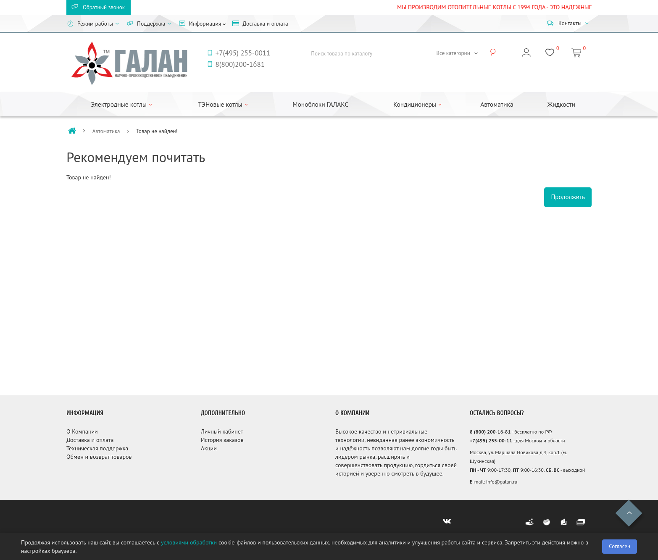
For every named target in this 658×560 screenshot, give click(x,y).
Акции (209, 448)
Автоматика (496, 104)
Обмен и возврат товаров (99, 456)
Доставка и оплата (89, 440)
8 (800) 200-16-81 (490, 432)
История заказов (222, 440)
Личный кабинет (222, 431)
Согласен (619, 546)
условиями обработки (189, 542)
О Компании (82, 431)
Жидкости (561, 104)
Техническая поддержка (97, 448)
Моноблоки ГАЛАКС (320, 104)
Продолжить (568, 197)
